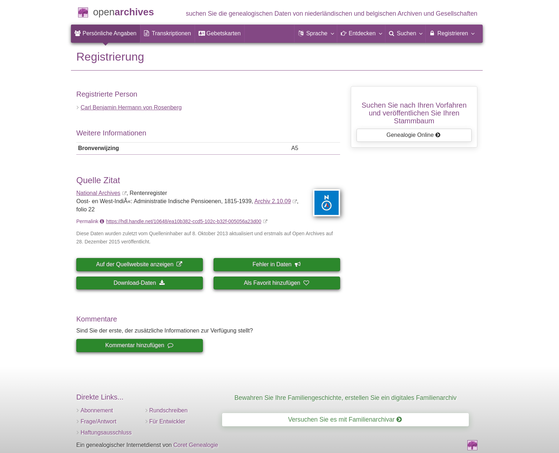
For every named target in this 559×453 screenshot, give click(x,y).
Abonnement (97, 410)
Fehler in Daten (276, 264)
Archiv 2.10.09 (273, 201)
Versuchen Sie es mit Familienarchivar (345, 419)
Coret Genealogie (195, 445)
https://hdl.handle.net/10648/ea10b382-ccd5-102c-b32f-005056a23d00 (183, 221)
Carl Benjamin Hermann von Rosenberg (131, 107)
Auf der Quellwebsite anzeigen (139, 264)
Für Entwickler (167, 421)
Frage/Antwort (98, 421)
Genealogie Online (413, 135)
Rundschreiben (168, 410)
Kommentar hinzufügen (139, 345)
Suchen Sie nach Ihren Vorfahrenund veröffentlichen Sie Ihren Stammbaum (414, 113)
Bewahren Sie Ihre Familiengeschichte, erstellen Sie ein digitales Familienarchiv (346, 397)
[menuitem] (105, 33)
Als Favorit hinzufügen (276, 283)
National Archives (98, 193)
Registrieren (451, 33)
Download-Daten (138, 283)
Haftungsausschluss (106, 432)
